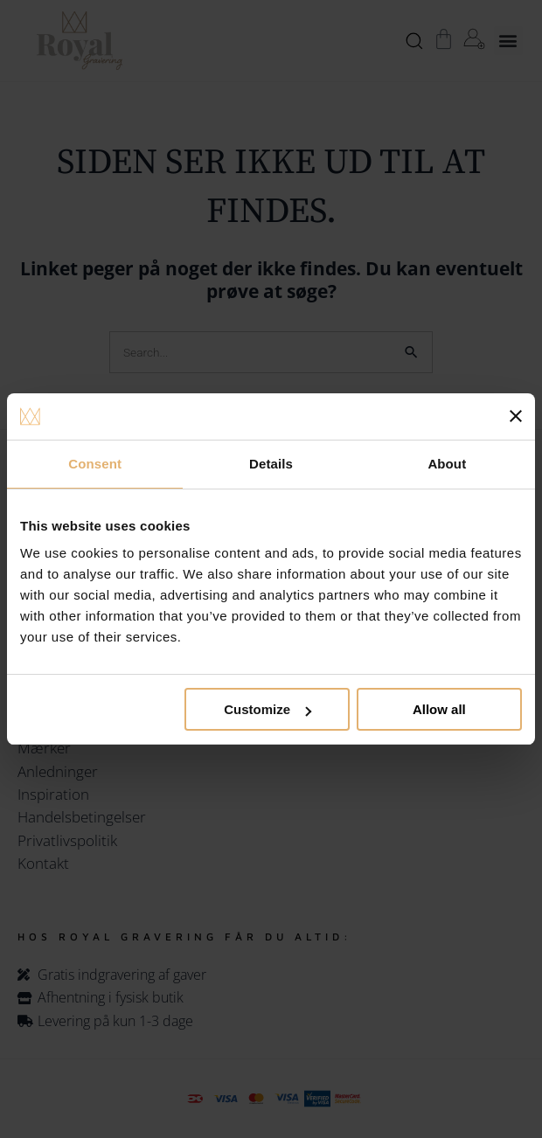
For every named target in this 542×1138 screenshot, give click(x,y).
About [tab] (446, 463)
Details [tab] (271, 463)
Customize (267, 709)
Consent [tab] (95, 463)
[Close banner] (516, 416)
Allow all (439, 709)
